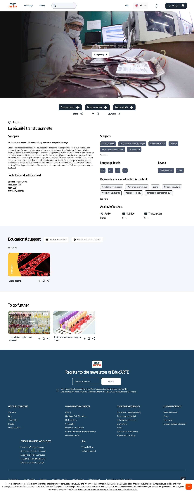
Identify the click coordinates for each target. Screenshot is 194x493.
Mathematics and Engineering (129, 412)
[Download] (114, 113)
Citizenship (168, 420)
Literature (12, 412)
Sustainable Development (127, 431)
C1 (125, 170)
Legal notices (13, 479)
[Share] (78, 113)
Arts (9, 416)
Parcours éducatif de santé (112, 149)
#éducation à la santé (111, 192)
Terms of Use (29, 479)
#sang (155, 186)
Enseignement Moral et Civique (132, 143)
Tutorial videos (87, 447)
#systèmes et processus (112, 186)
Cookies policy (78, 479)
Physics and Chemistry (126, 435)
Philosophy (12, 420)
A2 (110, 170)
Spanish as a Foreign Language (33, 458)
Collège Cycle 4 (166, 170)
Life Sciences (122, 423)
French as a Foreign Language (33, 447)
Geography (69, 423)
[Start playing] (100, 55)
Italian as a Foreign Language (32, 462)
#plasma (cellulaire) (172, 186)
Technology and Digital (126, 416)
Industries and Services (126, 420)
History (68, 412)
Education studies (72, 435)
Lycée (180, 170)
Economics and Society (74, 427)
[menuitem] (12, 5)
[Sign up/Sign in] (176, 6)
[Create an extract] (70, 107)
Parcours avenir (108, 143)
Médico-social (134, 149)
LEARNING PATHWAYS (172, 406)
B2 (103, 170)
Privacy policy (94, 479)
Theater (11, 423)
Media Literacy (71, 420)
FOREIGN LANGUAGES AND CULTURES (36, 441)
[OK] (189, 487)
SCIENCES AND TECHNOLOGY (128, 406)
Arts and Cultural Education (175, 423)
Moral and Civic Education (75, 416)
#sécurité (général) (133, 192)
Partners (43, 479)
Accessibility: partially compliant (119, 479)
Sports (119, 427)
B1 (118, 170)
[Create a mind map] (97, 107)
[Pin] (95, 113)
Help (83, 441)
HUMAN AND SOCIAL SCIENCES (77, 406)
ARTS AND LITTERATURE (18, 406)
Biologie (173, 143)
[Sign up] (111, 381)
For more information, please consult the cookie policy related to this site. (108, 489)
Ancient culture (14, 427)
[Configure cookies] (59, 479)
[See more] (12, 167)
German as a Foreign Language (33, 451)
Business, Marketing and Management (80, 431)
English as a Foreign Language (33, 454)
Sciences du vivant (157, 143)
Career (166, 416)
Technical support (89, 451)
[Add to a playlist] (124, 107)
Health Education (170, 412)
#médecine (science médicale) (159, 192)
